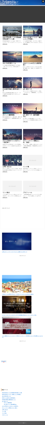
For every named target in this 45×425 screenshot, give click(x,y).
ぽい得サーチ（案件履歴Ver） (31, 115)
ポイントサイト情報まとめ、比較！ (31, 141)
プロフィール (27, 192)
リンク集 (26, 166)
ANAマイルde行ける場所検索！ (32, 64)
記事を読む (5, 44)
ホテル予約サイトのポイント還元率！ (12, 141)
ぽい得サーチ (27, 89)
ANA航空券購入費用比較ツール (12, 89)
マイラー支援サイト (10, 2)
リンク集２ (6, 192)
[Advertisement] (22, 14)
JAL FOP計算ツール (9, 63)
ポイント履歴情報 (8, 115)
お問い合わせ (7, 166)
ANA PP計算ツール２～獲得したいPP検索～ (32, 38)
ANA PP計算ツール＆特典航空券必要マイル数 (12, 38)
